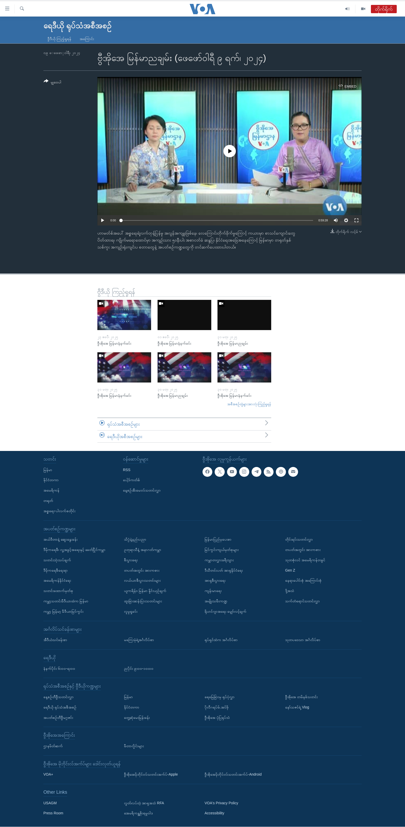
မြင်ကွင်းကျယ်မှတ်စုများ (222, 550)
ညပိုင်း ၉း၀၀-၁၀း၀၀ (138, 668)
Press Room (53, 813)
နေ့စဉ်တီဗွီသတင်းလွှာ (58, 697)
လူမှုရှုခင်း (130, 611)
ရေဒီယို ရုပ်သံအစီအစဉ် (59, 707)
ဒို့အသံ (289, 591)
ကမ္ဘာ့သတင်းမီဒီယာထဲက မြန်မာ (65, 601)
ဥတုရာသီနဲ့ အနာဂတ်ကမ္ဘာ (142, 550)
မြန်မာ (47, 470)
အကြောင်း (87, 39)
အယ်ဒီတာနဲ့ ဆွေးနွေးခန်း (60, 539)
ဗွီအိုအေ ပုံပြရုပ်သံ (217, 717)
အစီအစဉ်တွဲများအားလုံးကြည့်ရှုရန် (249, 404)
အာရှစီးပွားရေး (215, 581)
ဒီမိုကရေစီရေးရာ (55, 570)
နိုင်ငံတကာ (51, 480)
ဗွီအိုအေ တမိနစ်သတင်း (301, 697)
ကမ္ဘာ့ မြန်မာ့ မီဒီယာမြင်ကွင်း (63, 611)
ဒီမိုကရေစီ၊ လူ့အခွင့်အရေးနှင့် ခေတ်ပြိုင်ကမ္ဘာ (74, 550)
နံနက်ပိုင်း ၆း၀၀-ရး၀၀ (59, 668)
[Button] (52, 82)
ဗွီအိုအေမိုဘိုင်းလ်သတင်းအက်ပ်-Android (233, 775)
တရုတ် (48, 500)
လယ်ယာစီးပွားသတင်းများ (142, 581)
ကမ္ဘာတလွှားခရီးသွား (219, 560)
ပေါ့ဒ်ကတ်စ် (131, 480)
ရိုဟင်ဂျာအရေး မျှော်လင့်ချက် (225, 611)
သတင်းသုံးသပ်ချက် (57, 560)
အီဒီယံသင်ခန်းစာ (55, 640)
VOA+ (48, 775)
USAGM (50, 803)
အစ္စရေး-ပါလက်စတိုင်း (59, 511)
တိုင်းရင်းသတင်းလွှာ (299, 539)
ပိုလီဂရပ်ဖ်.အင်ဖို (217, 707)
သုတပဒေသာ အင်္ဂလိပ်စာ (302, 640)
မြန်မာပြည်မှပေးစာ (218, 539)
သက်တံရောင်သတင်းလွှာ (302, 601)
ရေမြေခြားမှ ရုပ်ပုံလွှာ (220, 697)
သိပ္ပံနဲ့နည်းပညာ (135, 539)
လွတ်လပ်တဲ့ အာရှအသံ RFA (144, 803)
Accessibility (214, 813)
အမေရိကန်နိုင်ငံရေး (57, 581)
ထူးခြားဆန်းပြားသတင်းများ (143, 601)
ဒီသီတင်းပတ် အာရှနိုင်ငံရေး (224, 570)
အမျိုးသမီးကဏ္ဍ (216, 601)
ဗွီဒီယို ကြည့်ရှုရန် (59, 39)
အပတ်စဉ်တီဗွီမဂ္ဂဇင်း (58, 717)
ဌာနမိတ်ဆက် (53, 746)
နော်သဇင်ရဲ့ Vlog (297, 707)
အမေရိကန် (51, 490)
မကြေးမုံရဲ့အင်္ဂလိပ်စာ (139, 640)
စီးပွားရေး (131, 560)
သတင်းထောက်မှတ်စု (58, 591)
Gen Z (290, 570)
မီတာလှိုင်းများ (134, 746)
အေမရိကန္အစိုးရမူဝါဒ (138, 813)
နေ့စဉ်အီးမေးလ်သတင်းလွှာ (142, 490)
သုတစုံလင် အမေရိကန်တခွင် (305, 560)
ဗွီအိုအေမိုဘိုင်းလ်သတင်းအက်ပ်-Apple (151, 775)
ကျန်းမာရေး (213, 591)
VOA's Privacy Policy (221, 803)
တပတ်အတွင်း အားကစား (141, 570)
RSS (126, 470)
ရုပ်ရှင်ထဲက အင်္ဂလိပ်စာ (221, 640)
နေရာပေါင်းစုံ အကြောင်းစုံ (303, 581)
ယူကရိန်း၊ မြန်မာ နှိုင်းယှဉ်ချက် (145, 591)
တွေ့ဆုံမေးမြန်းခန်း (137, 717)
